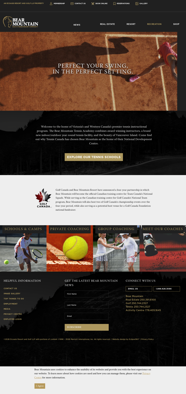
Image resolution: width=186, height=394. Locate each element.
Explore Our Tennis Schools (94, 157)
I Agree (40, 386)
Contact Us (78, 3)
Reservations (121, 3)
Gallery (141, 3)
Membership (57, 3)
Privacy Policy (147, 339)
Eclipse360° (134, 339)
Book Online (99, 3)
